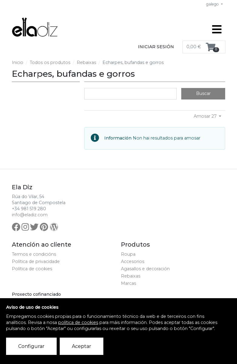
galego (213, 4)
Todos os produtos (50, 62)
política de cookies (78, 322)
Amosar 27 (206, 116)
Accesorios (132, 261)
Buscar (203, 93)
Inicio (17, 62)
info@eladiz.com (30, 214)
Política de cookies (32, 268)
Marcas (128, 283)
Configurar (31, 346)
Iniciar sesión (156, 46)
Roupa (128, 254)
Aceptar (81, 346)
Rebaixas (86, 62)
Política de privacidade (36, 261)
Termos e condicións (34, 254)
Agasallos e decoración (145, 268)
